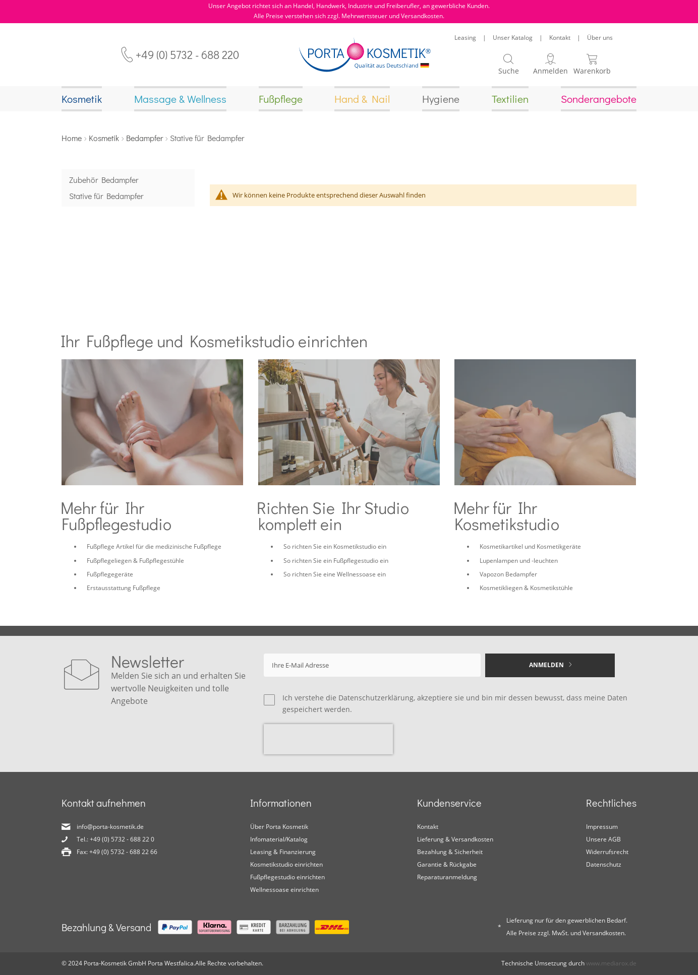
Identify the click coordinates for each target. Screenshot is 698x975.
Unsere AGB (603, 839)
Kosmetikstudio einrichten (286, 865)
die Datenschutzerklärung (370, 697)
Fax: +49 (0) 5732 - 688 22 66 (117, 852)
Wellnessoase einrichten (284, 889)
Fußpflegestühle (161, 561)
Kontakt (559, 37)
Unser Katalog (513, 37)
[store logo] (365, 54)
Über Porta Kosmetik (279, 827)
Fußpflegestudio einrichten (287, 877)
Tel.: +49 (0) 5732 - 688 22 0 (115, 839)
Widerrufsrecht (607, 852)
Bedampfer (144, 139)
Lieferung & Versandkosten (455, 839)
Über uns (600, 37)
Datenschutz (603, 865)
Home (72, 139)
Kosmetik (104, 139)
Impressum (602, 827)
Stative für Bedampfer (106, 196)
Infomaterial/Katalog (279, 839)
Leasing (465, 37)
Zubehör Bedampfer (103, 180)
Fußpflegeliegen (109, 561)
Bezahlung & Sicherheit (450, 852)
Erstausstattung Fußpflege (123, 588)
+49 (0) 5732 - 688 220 (187, 54)
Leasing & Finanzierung (283, 852)
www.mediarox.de (611, 963)
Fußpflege (100, 547)
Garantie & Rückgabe (447, 865)
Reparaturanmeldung (447, 877)
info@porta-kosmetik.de (110, 827)
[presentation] (328, 740)
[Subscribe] (550, 665)
